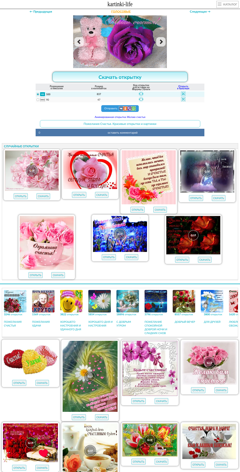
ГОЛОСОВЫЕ (120, 11)
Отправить (120, 108)
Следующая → (200, 11)
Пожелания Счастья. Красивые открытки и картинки (120, 123)
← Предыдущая (41, 11)
